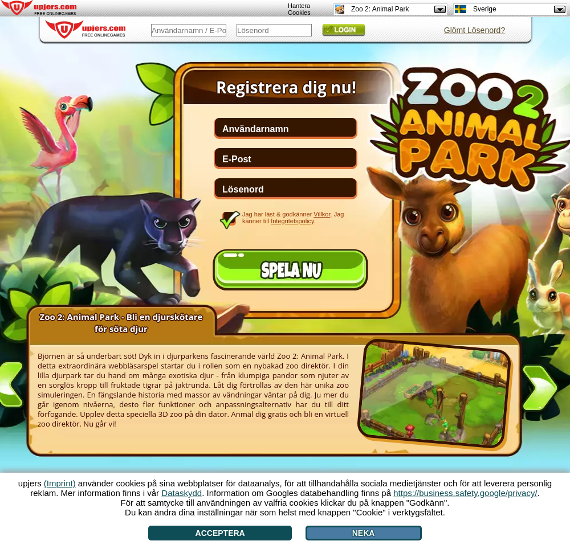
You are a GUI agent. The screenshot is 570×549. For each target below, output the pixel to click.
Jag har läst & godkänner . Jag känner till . (293, 217)
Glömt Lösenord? (474, 30)
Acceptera (220, 533)
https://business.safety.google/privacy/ (465, 493)
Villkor (322, 214)
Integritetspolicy (292, 221)
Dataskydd (181, 493)
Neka (363, 533)
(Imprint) (60, 483)
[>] (540, 390)
